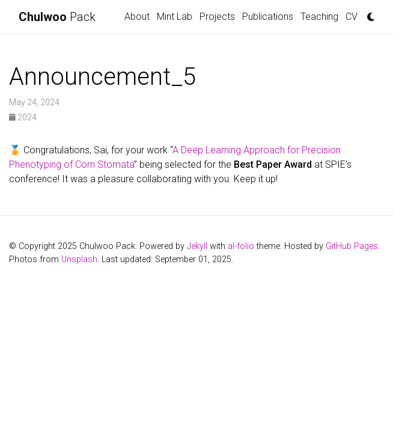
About (137, 16)
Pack (57, 17)
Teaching (319, 16)
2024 (23, 117)
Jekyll (197, 246)
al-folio (241, 246)
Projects (217, 16)
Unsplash (79, 259)
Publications (267, 16)
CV (352, 16)
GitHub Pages (352, 246)
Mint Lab (174, 16)
